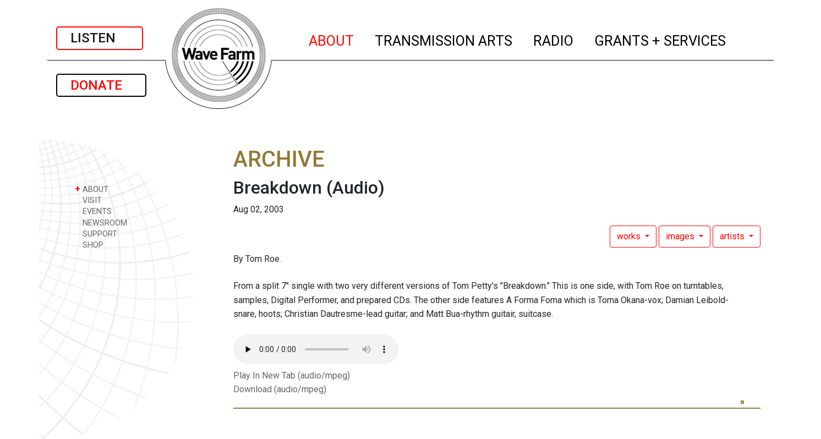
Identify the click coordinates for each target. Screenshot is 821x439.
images (681, 236)
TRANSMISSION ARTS (444, 39)
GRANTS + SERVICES (660, 39)
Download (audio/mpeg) (279, 389)
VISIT (88, 200)
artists (733, 236)
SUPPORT (96, 233)
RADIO (554, 39)
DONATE (101, 85)
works (630, 236)
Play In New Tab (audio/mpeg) (291, 375)
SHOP (89, 244)
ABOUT (331, 39)
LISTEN (99, 38)
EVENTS (93, 211)
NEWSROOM (101, 222)
